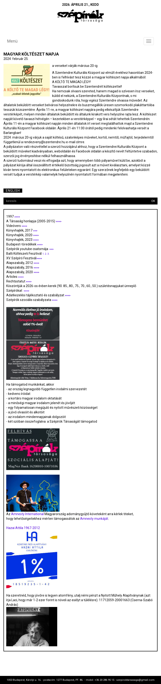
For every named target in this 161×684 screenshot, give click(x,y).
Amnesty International (27, 514)
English (13, 190)
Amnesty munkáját (93, 518)
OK (153, 201)
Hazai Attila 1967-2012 (23, 528)
